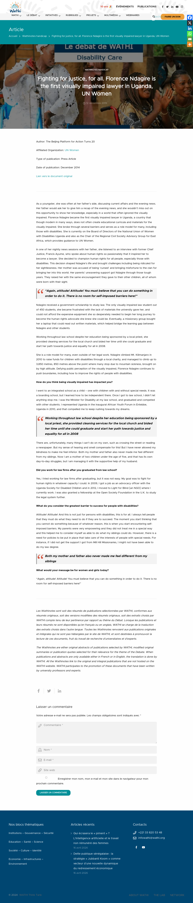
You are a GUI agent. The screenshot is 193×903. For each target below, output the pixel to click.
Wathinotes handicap (34, 36)
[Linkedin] (189, 28)
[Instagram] (181, 6)
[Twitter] (167, 6)
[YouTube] (177, 6)
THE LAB (159, 895)
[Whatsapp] (189, 33)
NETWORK (177, 895)
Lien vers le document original (54, 176)
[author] (96, 750)
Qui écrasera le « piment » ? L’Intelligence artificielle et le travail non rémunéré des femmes (96, 838)
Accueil (13, 36)
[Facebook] (162, 6)
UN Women (72, 150)
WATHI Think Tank (30, 895)
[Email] (189, 39)
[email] (96, 760)
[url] (96, 770)
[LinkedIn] (172, 6)
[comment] (96, 732)
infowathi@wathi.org (151, 838)
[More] (189, 44)
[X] (189, 23)
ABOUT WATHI (139, 895)
